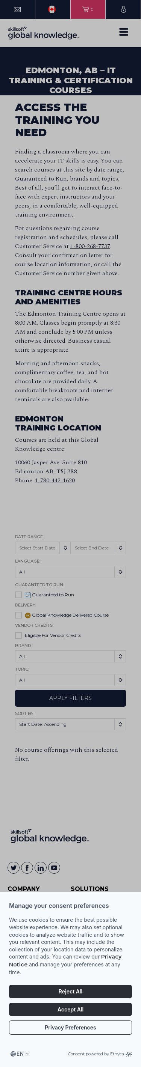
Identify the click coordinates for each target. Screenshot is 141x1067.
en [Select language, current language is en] (20, 1053)
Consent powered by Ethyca (100, 1053)
